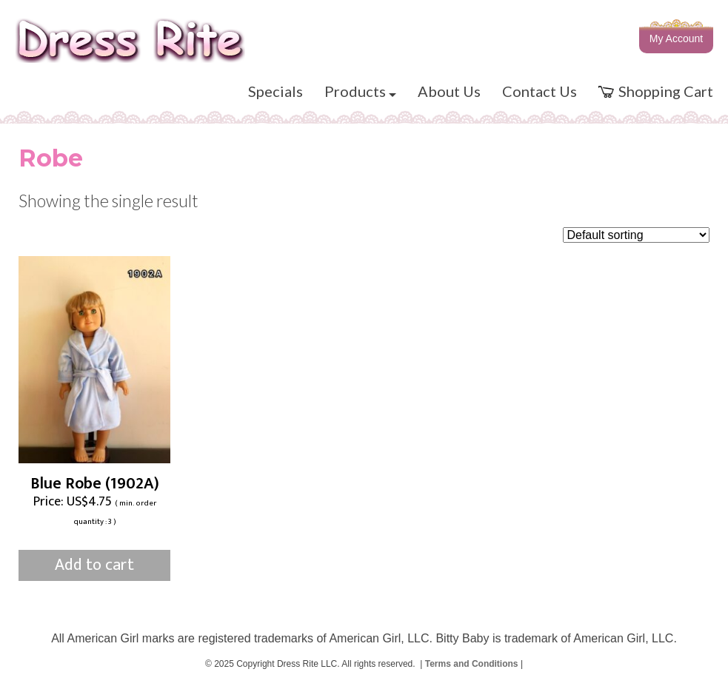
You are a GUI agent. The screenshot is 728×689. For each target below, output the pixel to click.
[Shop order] (636, 235)
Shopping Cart (655, 91)
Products (360, 91)
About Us (449, 91)
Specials (275, 91)
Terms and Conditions (471, 664)
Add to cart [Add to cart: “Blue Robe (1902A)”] (94, 565)
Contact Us (539, 91)
